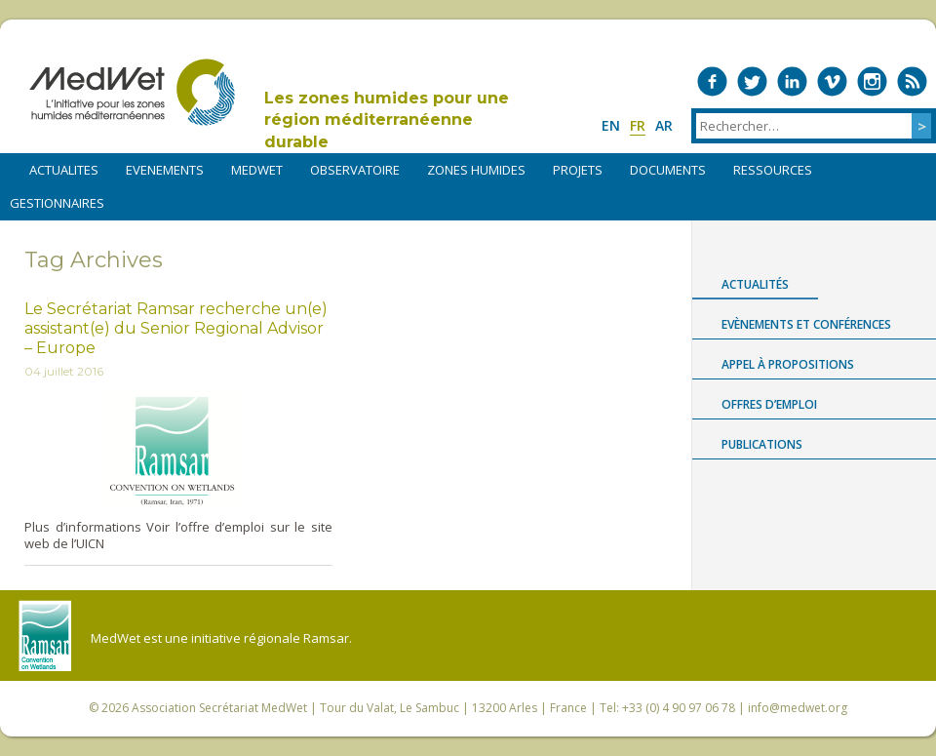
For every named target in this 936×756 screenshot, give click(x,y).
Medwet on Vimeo (832, 81)
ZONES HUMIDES (476, 170)
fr (637, 125)
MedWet (132, 92)
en (611, 125)
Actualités (755, 284)
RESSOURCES (772, 170)
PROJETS (578, 170)
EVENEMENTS (165, 170)
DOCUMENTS (668, 170)
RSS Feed (912, 81)
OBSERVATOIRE (355, 170)
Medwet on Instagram (872, 81)
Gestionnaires (57, 203)
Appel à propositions (788, 364)
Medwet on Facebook (712, 81)
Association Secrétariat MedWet (219, 707)
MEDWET (257, 170)
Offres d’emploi (769, 404)
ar (664, 125)
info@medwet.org (797, 707)
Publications (762, 444)
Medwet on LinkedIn (792, 81)
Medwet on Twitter (752, 81)
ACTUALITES (63, 170)
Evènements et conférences (806, 324)
